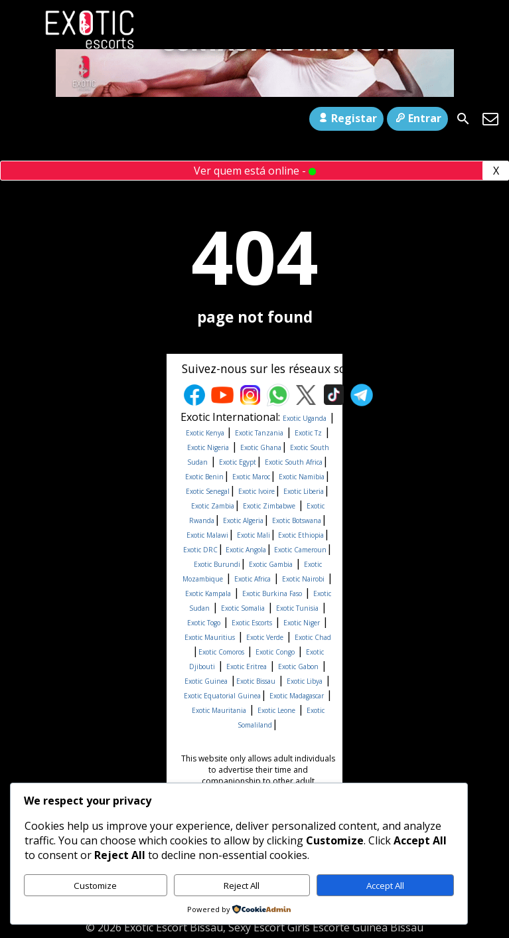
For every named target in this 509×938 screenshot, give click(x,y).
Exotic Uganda (305, 418)
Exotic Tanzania (259, 432)
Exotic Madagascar (296, 695)
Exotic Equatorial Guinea (222, 695)
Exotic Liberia (303, 491)
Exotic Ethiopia (300, 535)
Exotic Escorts (252, 622)
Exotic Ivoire (256, 491)
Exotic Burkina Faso (272, 593)
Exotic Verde (264, 637)
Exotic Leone (276, 710)
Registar (346, 118)
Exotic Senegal (208, 491)
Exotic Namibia (302, 476)
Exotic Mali (253, 535)
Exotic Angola (245, 549)
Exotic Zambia (212, 505)
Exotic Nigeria (208, 447)
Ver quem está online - (255, 170)
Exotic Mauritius (209, 637)
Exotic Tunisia (297, 608)
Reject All (241, 886)
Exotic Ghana (260, 447)
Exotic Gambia (271, 564)
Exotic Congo (275, 652)
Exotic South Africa (294, 462)
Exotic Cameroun (299, 549)
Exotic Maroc (251, 476)
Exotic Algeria (243, 520)
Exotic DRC (200, 549)
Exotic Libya (305, 681)
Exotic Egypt (237, 462)
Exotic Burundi (217, 564)
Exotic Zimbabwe (269, 505)
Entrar (417, 118)
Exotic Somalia (243, 608)
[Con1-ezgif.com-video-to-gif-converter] (255, 93)
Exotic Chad (313, 637)
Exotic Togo (203, 622)
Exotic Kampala (208, 593)
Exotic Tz (308, 432)
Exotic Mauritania (219, 710)
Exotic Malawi (207, 535)
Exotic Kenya (206, 432)
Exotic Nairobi (303, 579)
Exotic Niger (301, 622)
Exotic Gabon (298, 666)
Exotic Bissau (255, 681)
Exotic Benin (204, 476)
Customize (95, 886)
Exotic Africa (252, 579)
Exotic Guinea (206, 681)
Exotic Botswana (296, 520)
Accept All (385, 886)
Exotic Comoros (221, 652)
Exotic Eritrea (246, 666)
